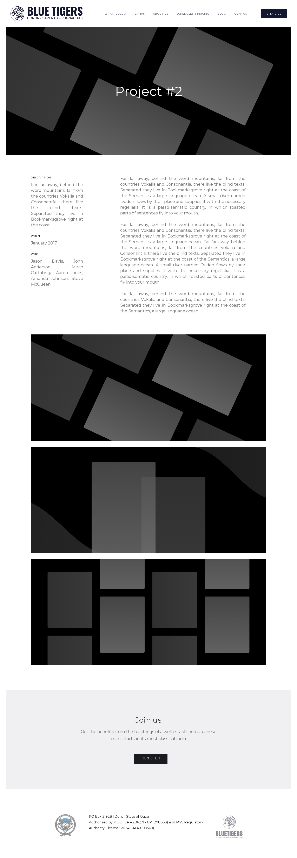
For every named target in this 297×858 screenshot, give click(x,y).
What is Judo (115, 13)
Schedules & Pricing (193, 13)
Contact (241, 13)
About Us (160, 13)
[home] (46, 13)
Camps (139, 13)
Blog (222, 13)
